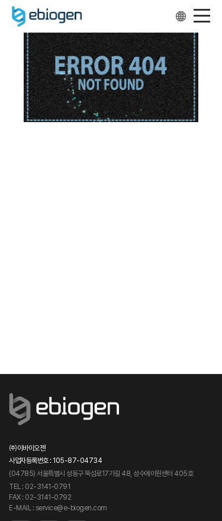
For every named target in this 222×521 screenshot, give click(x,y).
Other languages (181, 16)
